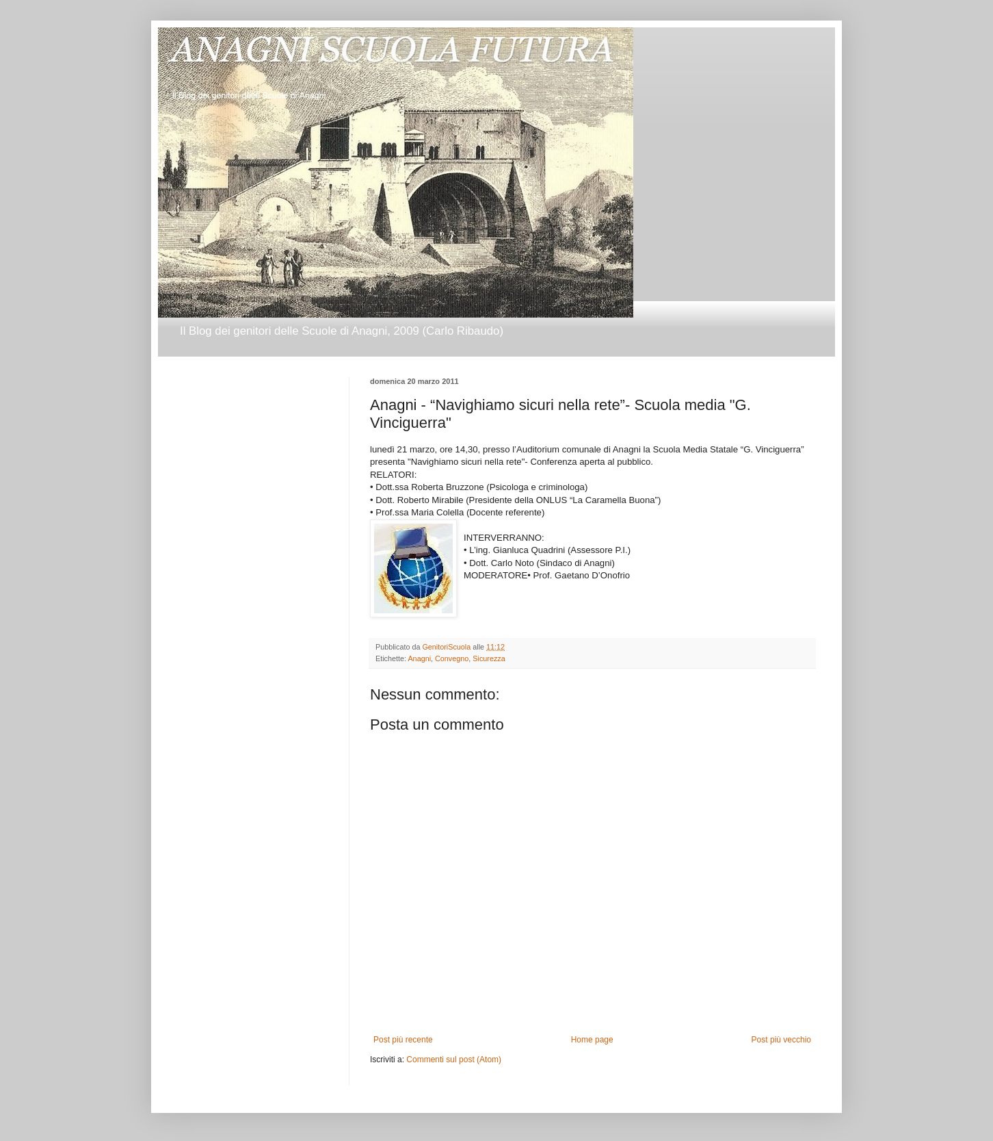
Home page (592, 1039)
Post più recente (403, 1039)
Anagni (419, 658)
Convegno (451, 658)
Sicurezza (489, 658)
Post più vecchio (781, 1039)
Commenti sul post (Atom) (453, 1059)
